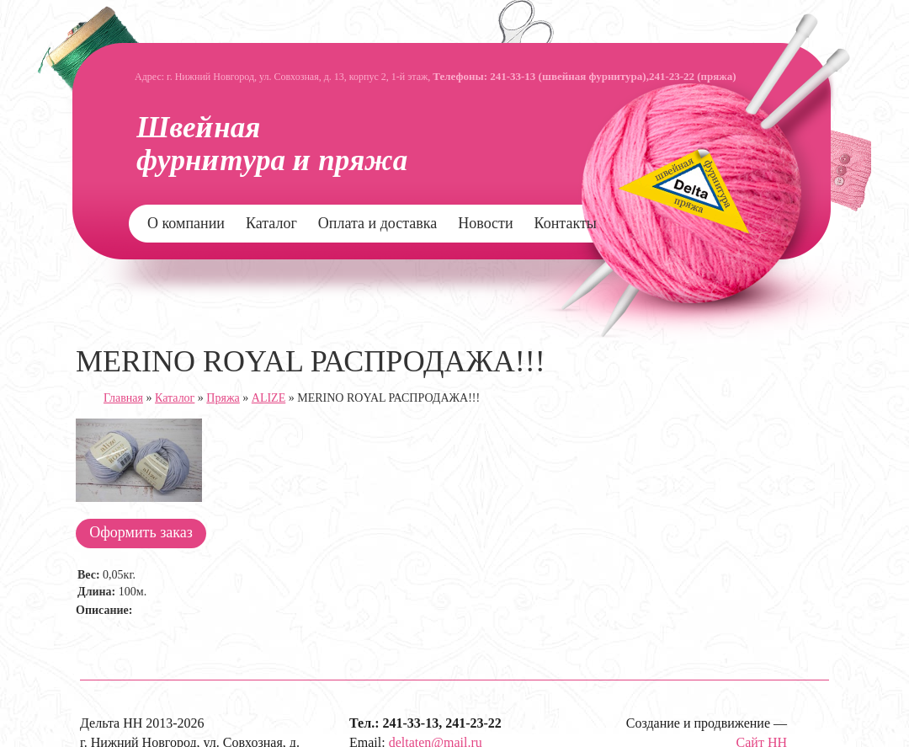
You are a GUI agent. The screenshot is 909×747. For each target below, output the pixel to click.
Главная (123, 398)
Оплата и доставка (377, 223)
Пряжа (222, 398)
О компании (186, 223)
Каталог (271, 223)
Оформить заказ (141, 532)
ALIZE (268, 398)
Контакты (565, 223)
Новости (485, 223)
